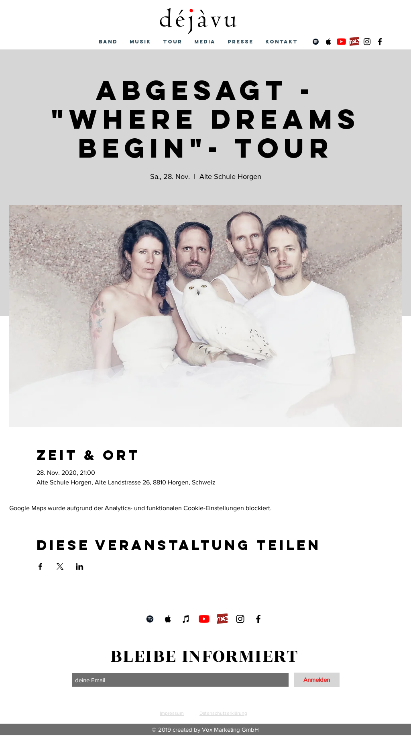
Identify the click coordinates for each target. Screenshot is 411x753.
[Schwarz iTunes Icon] (186, 618)
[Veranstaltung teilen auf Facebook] (40, 566)
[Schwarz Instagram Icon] (367, 41)
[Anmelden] (317, 680)
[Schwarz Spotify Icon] (315, 41)
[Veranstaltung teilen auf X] (60, 566)
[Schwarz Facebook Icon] (380, 41)
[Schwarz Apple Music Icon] (328, 41)
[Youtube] (341, 41)
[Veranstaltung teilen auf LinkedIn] (79, 566)
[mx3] (354, 41)
